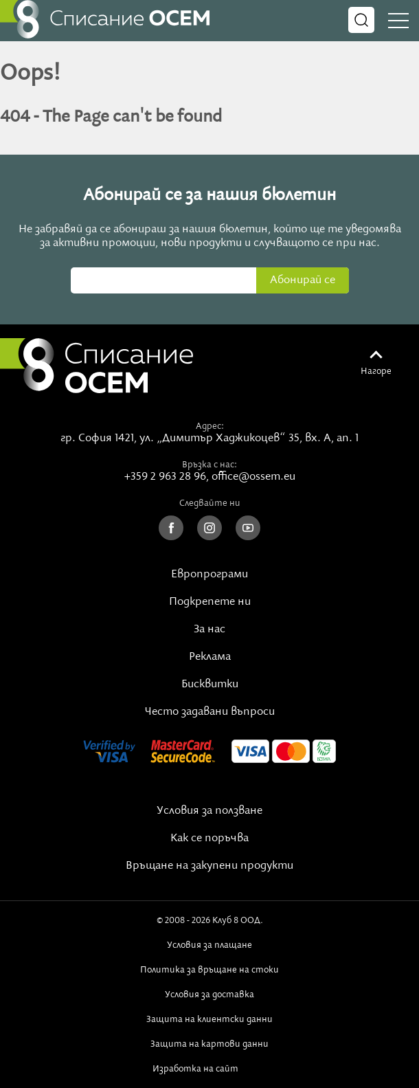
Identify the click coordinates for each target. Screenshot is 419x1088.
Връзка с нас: (209, 464)
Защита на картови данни (209, 1044)
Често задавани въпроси (210, 712)
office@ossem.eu (253, 477)
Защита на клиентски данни (209, 1019)
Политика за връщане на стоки (209, 969)
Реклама (210, 657)
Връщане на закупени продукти (209, 866)
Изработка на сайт (209, 1068)
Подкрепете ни (210, 602)
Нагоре (376, 371)
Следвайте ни (209, 503)
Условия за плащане (209, 945)
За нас (209, 629)
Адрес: (210, 426)
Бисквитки (209, 684)
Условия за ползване (209, 811)
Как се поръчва (209, 838)
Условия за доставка (209, 994)
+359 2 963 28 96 (165, 477)
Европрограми (209, 574)
